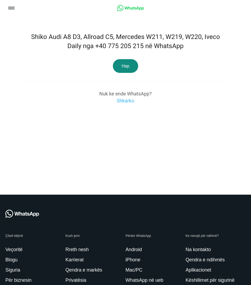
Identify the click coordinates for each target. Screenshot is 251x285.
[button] (11, 8)
